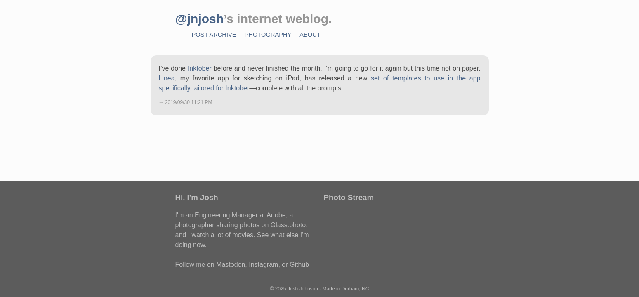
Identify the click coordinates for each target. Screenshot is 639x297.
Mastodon (230, 264)
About (310, 34)
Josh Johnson (303, 289)
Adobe (275, 215)
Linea (167, 78)
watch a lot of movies (222, 234)
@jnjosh (199, 19)
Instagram (263, 264)
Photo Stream (349, 197)
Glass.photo (288, 225)
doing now (190, 244)
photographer (195, 225)
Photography (268, 34)
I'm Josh (202, 197)
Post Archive (214, 34)
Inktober (200, 68)
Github (299, 264)
